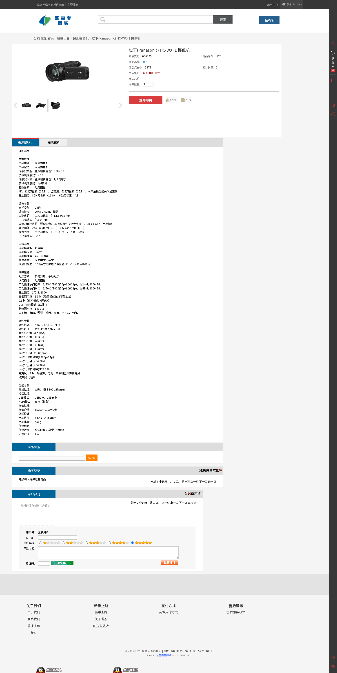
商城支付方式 (168, 612)
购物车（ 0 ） (295, 4)
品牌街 (269, 20)
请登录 (60, 4)
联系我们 (33, 619)
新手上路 (101, 612)
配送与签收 (101, 626)
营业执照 (33, 626)
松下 (145, 62)
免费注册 (72, 4)
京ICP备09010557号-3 (177, 651)
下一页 (203, 481)
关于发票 (101, 619)
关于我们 (33, 612)
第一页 (186, 481)
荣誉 (34, 633)
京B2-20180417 (203, 651)
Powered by (162, 655)
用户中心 (272, 4)
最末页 (212, 481)
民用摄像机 (81, 38)
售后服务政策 (235, 612)
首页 (51, 38)
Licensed (185, 655)
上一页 (195, 481)
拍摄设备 (63, 38)
